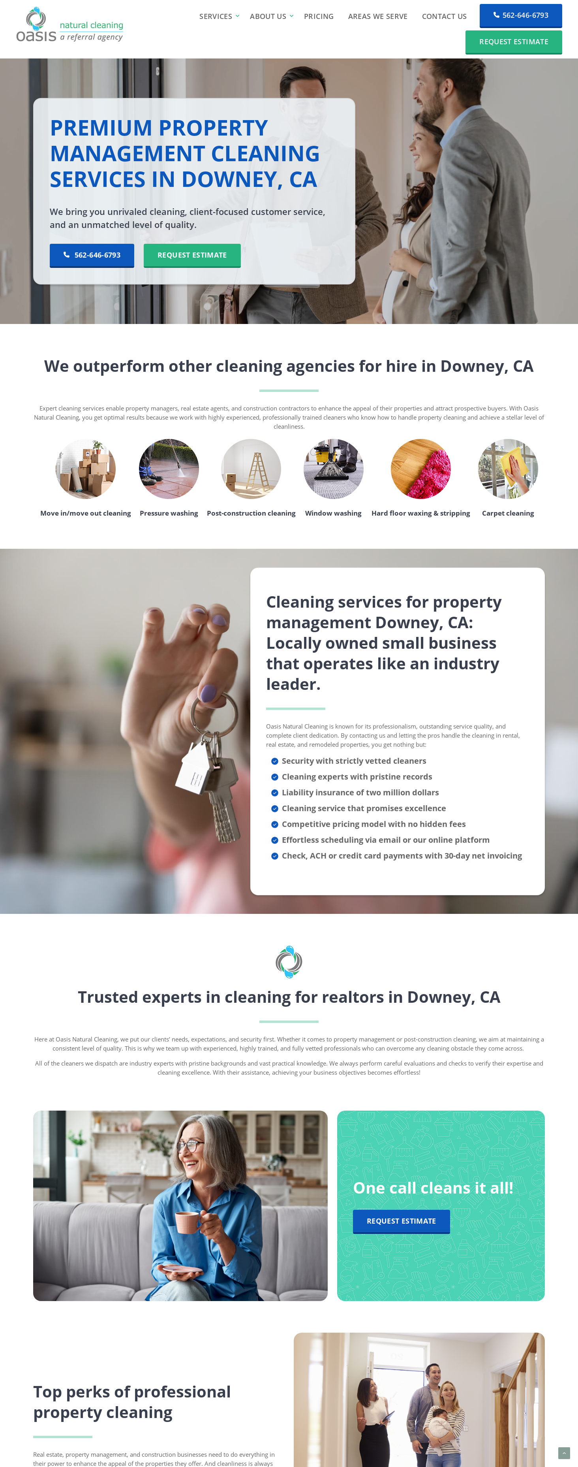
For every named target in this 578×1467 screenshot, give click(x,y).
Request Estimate (513, 41)
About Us (268, 16)
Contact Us (444, 16)
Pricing (319, 16)
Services (215, 16)
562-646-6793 (521, 15)
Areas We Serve (378, 16)
